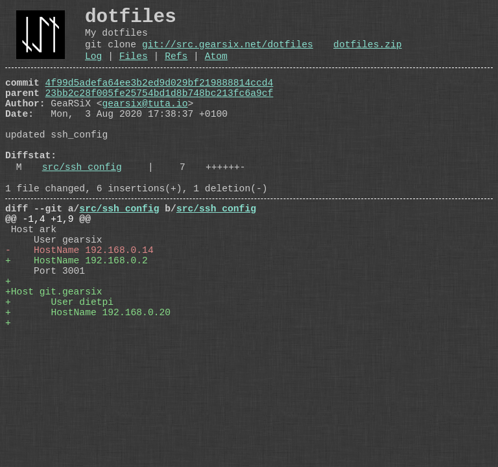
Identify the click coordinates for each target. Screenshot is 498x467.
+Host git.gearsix (53, 352)
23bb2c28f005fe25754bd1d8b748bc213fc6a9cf (159, 109)
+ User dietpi (59, 365)
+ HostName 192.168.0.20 (88, 378)
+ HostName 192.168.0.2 (76, 313)
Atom (216, 67)
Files (133, 67)
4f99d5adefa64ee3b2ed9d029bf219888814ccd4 (159, 96)
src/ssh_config (82, 201)
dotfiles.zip (367, 53)
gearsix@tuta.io (145, 122)
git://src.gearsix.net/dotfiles (227, 53)
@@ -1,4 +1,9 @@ (48, 261)
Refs (176, 67)
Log (93, 67)
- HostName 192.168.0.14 (79, 300)
